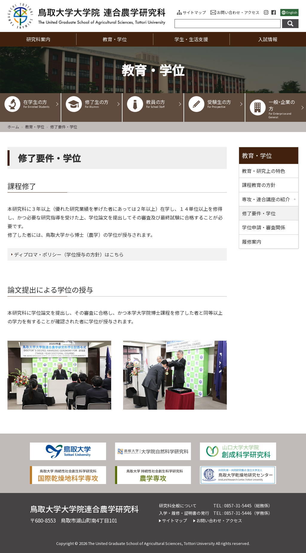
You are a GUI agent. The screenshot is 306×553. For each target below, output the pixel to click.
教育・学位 (115, 39)
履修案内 (251, 241)
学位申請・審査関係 (263, 227)
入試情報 (267, 39)
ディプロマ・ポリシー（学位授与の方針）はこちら (69, 254)
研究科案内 (38, 39)
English (291, 12)
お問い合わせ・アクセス (238, 12)
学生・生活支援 (191, 39)
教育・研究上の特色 (263, 170)
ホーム (13, 127)
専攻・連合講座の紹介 (266, 199)
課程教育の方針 (259, 184)
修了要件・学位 (259, 213)
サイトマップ (194, 12)
